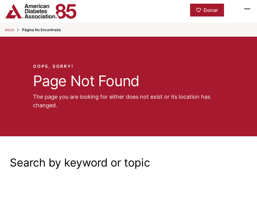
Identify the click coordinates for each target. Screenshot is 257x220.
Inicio (9, 30)
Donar (211, 10)
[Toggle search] (233, 8)
